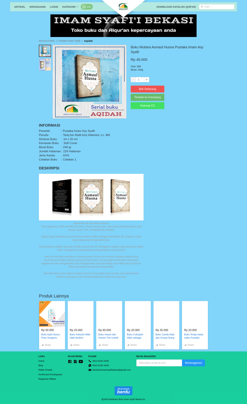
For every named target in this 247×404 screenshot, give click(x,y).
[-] (70, 361)
